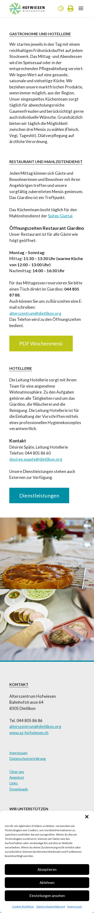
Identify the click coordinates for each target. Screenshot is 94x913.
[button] (86, 816)
